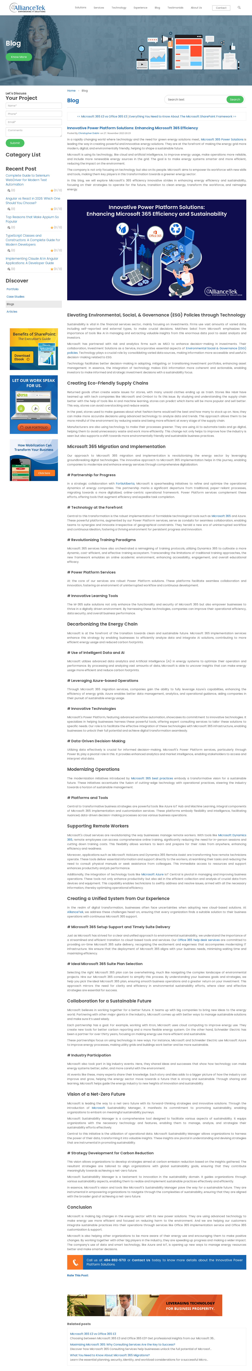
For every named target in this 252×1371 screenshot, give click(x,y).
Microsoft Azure (152, 874)
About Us (196, 7)
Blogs (10, 304)
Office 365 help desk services (199, 940)
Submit (15, 143)
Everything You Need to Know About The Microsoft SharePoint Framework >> (182, 116)
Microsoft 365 (221, 516)
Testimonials (175, 7)
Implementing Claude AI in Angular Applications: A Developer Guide (32, 260)
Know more (19, 57)
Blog (157, 7)
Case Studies (15, 297)
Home (71, 91)
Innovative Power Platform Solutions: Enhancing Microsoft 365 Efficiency (132, 127)
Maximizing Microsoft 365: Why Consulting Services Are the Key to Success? (122, 1344)
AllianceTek (75, 912)
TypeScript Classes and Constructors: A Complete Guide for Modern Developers (33, 240)
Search (235, 99)
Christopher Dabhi (88, 133)
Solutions (80, 7)
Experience (140, 7)
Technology (119, 7)
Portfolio (13, 289)
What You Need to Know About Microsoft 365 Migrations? (110, 1355)
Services (99, 7)
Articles (12, 312)
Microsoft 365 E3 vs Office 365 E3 (93, 1334)
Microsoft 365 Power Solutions (222, 139)
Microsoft (98, 1108)
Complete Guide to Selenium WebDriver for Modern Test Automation (28, 180)
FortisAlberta (125, 484)
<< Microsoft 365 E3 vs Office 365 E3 (102, 116)
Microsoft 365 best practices (152, 778)
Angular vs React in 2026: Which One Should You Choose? (33, 200)
